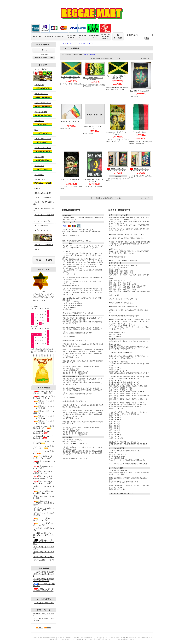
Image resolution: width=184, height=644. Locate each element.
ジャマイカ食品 (44, 182)
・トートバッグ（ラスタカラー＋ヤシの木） (43, 524)
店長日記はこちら (39, 300)
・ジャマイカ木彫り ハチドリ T (43, 560)
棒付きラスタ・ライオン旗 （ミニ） (70, 122)
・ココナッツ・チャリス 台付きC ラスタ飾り (43, 447)
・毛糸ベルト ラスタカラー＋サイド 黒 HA (43, 417)
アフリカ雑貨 (44, 159)
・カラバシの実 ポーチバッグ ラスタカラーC (43, 437)
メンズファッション (44, 96)
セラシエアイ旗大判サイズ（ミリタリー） (70, 180)
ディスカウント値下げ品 (42, 197)
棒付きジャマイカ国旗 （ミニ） (93, 127)
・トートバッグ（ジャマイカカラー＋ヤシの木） (43, 519)
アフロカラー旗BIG (139, 132)
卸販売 (36, 249)
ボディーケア (44, 168)
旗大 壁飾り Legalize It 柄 (139, 91)
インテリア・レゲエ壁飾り (43, 245)
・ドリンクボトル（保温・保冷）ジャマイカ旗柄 (42, 457)
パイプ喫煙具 (39, 175)
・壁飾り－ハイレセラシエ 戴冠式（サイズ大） (43, 472)
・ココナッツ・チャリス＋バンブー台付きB (43, 442)
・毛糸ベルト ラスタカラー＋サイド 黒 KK (43, 407)
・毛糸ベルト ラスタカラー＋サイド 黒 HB (43, 422)
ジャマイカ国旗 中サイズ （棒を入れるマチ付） (71, 78)
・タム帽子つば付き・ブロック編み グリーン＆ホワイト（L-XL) (43, 535)
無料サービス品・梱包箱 (42, 193)
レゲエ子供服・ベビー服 (44, 141)
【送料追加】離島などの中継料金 (120, 352)
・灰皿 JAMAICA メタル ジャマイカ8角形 (44, 467)
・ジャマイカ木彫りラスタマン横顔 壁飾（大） (43, 492)
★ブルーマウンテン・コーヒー (44, 235)
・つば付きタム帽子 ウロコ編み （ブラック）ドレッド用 (43, 580)
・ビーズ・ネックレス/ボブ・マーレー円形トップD (43, 509)
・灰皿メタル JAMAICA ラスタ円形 (44, 462)
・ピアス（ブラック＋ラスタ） (43, 557)
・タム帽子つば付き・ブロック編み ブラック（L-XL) (43, 590)
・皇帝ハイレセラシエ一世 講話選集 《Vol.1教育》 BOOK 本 (43, 503)
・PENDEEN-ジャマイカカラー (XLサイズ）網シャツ (44, 397)
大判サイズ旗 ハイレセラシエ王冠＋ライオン (116, 170)
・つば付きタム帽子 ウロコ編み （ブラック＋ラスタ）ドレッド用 (43, 574)
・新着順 (92, 55)
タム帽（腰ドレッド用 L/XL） (43, 216)
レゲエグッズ (44, 87)
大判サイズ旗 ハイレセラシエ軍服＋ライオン (139, 170)
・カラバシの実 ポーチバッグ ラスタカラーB (43, 432)
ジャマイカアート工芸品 (44, 150)
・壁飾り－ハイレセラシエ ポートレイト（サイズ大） (43, 482)
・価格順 (85, 55)
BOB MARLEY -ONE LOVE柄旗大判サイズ (93, 180)
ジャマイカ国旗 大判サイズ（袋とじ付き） (116, 77)
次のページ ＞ (146, 58)
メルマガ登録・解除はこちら (44, 603)
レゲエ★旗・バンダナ (85, 43)
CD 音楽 (37, 188)
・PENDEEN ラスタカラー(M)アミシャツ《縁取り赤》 (44, 392)
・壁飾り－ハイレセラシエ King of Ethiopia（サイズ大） (43, 477)
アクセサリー (44, 123)
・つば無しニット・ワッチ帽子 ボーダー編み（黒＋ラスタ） (43, 542)
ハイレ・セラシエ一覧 (42, 221)
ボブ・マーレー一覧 (41, 226)
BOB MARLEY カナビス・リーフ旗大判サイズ (93, 79)
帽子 (44, 132)
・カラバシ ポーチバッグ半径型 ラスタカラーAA (44, 427)
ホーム (62, 43)
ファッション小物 (44, 114)
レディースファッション (44, 105)
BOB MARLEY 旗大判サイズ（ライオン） (116, 133)
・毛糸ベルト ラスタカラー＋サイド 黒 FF (43, 402)
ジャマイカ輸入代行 (44, 74)
